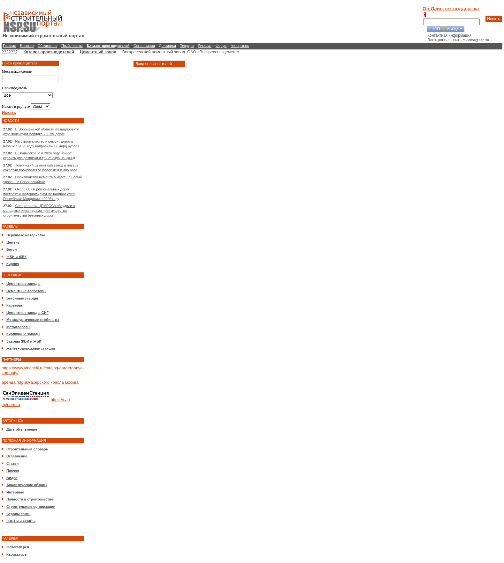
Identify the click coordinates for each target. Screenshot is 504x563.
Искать (493, 18)
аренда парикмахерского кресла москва (40, 382)
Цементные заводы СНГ (27, 313)
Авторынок (240, 45)
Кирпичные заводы (23, 334)
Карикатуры (16, 554)
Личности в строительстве (29, 499)
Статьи (12, 463)
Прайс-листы (72, 45)
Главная (9, 45)
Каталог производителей (48, 51)
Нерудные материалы (25, 235)
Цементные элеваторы (26, 291)
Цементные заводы (23, 283)
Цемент (12, 242)
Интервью (15, 492)
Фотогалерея (17, 547)
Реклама (204, 45)
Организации (144, 45)
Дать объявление (21, 429)
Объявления (47, 45)
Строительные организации (30, 506)
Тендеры (187, 45)
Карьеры (14, 305)
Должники (167, 45)
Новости (27, 45)
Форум (221, 45)
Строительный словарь (27, 449)
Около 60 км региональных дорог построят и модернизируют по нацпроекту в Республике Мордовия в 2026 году (39, 194)
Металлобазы (18, 327)
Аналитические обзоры (26, 485)
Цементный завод (98, 51)
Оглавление (16, 456)
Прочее (12, 470)
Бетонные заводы (22, 298)
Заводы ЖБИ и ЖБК (23, 341)
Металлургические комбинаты (32, 320)
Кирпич (12, 264)
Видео (12, 478)
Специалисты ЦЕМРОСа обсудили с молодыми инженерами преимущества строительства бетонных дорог (39, 210)
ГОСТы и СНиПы (20, 521)
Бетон (11, 249)
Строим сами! (18, 514)
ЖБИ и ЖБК (16, 257)
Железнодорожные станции (30, 348)
